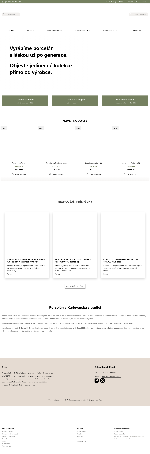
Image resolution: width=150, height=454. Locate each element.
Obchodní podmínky (56, 399)
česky (144, 2)
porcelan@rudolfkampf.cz (111, 376)
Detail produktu (20, 174)
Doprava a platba (95, 399)
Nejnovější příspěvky (75, 286)
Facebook (97, 381)
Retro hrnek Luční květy (94, 163)
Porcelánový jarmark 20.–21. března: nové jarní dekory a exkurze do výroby (26, 261)
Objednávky (81, 434)
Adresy (79, 438)
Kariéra (4, 441)
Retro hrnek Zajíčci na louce (56, 163)
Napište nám (6, 443)
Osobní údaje (81, 431)
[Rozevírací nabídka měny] (137, 1)
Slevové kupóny (82, 441)
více (33, 385)
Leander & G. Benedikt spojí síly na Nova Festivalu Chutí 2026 (121, 261)
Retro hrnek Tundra (19, 163)
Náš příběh (5, 438)
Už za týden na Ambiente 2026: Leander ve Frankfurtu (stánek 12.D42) (74, 261)
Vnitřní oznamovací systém (123, 438)
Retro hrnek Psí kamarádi (131, 163)
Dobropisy (80, 436)
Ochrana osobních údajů (76, 399)
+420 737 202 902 (14, 2)
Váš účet (80, 428)
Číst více (9, 274)
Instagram (102, 381)
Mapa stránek (6, 446)
